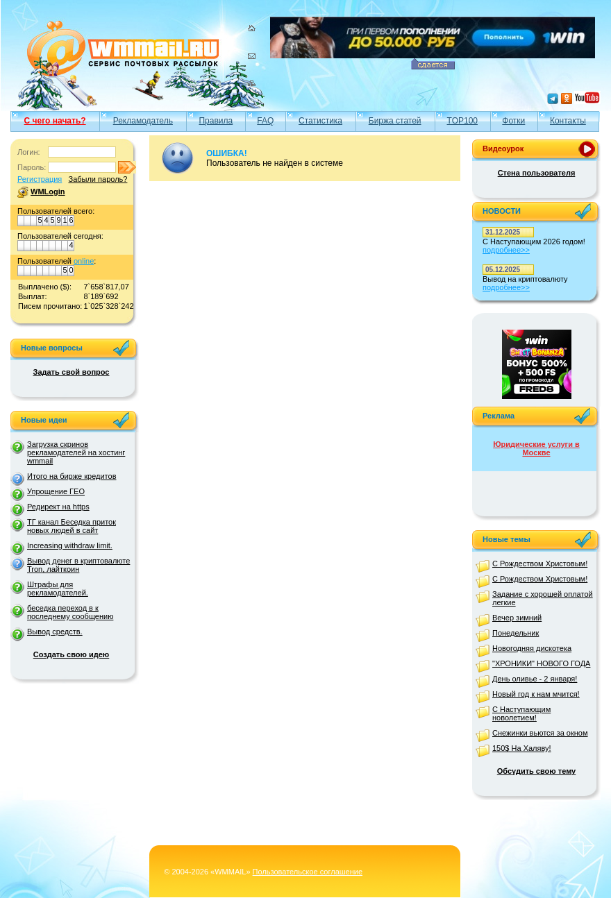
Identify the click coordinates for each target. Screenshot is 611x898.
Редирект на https (58, 506)
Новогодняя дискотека (531, 648)
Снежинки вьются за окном (540, 733)
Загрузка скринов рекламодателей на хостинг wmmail (76, 452)
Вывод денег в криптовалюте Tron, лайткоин (78, 565)
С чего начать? (55, 121)
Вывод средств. (55, 631)
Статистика (320, 121)
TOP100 (462, 121)
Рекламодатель (143, 121)
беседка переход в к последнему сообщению (70, 612)
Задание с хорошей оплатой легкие (542, 598)
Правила (216, 121)
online (84, 261)
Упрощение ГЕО (56, 491)
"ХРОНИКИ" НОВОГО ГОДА (541, 663)
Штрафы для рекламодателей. (57, 588)
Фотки (513, 121)
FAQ (265, 121)
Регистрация (39, 179)
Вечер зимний (517, 617)
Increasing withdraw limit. (69, 545)
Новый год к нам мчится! (536, 694)
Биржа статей (395, 121)
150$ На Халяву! (521, 748)
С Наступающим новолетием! (521, 713)
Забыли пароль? (97, 179)
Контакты (568, 121)
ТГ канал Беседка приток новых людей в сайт (71, 526)
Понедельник (515, 633)
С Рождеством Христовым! (539, 563)
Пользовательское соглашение (307, 871)
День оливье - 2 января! (534, 679)
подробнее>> (506, 250)
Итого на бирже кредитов (71, 476)
